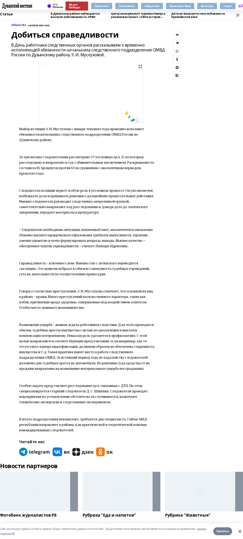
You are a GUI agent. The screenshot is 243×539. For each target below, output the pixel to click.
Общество (152, 6)
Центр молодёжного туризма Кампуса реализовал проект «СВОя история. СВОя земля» (138, 15)
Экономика (127, 6)
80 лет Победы (74, 6)
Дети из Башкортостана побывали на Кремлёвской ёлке (198, 15)
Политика (102, 6)
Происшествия (180, 6)
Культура (207, 6)
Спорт (228, 6)
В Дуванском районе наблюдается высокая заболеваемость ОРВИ (75, 15)
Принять (222, 531)
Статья (6, 14)
